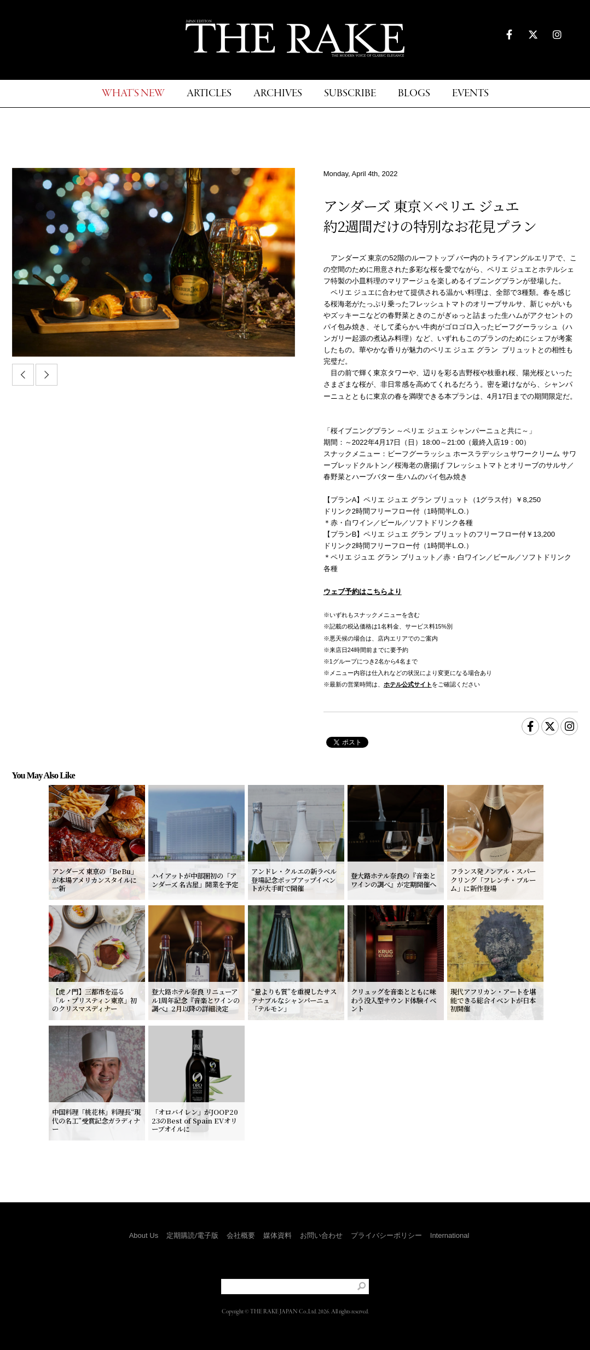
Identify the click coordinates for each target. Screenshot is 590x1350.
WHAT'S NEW (133, 94)
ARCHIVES (277, 94)
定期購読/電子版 (192, 1235)
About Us (143, 1235)
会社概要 (241, 1235)
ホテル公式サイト (408, 684)
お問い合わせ (321, 1235)
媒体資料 (277, 1235)
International (450, 1235)
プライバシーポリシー (386, 1235)
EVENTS (470, 94)
